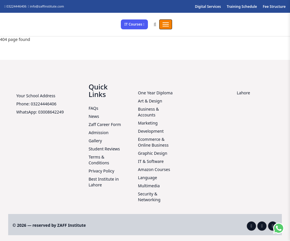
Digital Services (208, 6)
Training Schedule (242, 6)
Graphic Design (152, 153)
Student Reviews (104, 149)
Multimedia (149, 185)
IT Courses (134, 24)
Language (147, 177)
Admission (98, 132)
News (94, 116)
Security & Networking (149, 196)
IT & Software (151, 161)
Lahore (243, 93)
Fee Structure (274, 6)
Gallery (95, 140)
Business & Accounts (148, 112)
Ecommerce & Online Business (153, 142)
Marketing (148, 123)
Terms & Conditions (99, 160)
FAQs (93, 108)
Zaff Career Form (105, 124)
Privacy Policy (101, 171)
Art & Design (150, 101)
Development (151, 131)
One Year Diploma (155, 93)
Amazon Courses (154, 169)
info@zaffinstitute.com (47, 6)
